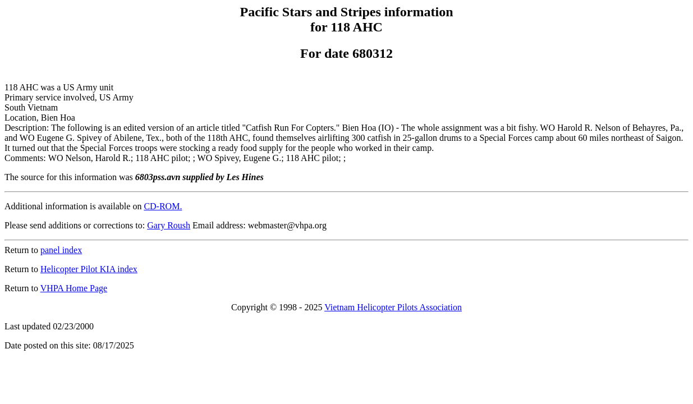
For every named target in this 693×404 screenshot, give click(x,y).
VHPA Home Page (73, 288)
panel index (61, 250)
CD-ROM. (163, 206)
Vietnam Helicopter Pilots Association (393, 307)
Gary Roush (168, 225)
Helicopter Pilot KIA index (88, 269)
